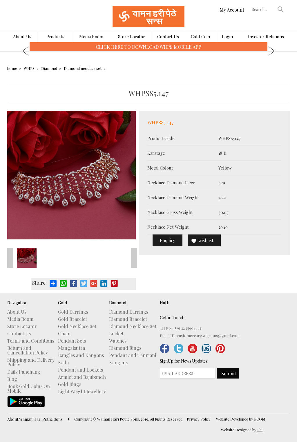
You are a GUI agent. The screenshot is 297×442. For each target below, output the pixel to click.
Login (227, 36)
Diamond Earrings (128, 312)
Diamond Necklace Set (132, 326)
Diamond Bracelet (128, 319)
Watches (117, 341)
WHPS (29, 68)
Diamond (49, 68)
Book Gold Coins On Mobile (28, 388)
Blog (12, 379)
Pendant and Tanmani (132, 355)
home (12, 68)
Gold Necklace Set (77, 326)
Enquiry (167, 240)
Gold (62, 302)
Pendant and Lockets (80, 370)
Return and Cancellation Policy (27, 350)
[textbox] (263, 9)
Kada (63, 362)
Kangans (118, 362)
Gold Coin (200, 36)
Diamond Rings (125, 348)
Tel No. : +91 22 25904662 (180, 327)
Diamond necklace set (83, 68)
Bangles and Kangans (81, 355)
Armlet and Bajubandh (82, 377)
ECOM (259, 418)
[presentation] (25, 51)
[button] (281, 9)
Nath (164, 302)
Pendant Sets (72, 341)
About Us (22, 36)
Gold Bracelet (72, 319)
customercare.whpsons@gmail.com (208, 335)
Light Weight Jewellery (82, 391)
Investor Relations (266, 36)
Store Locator (131, 36)
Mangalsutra (71, 348)
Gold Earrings (73, 312)
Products (55, 36)
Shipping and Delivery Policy (31, 362)
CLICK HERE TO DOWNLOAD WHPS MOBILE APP (148, 47)
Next (134, 258)
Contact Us (168, 36)
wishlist (205, 240)
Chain (64, 333)
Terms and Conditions (30, 341)
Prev (10, 258)
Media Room (91, 36)
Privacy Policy (199, 418)
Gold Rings (69, 384)
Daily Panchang (23, 372)
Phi (259, 429)
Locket (116, 333)
